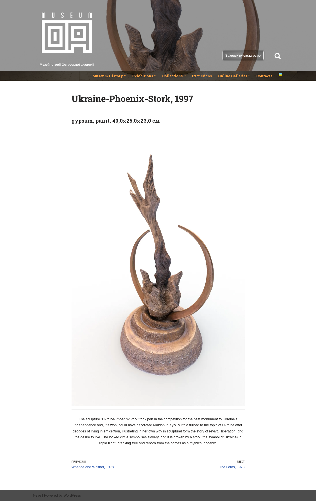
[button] (125, 76)
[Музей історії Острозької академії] (67, 35)
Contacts (264, 76)
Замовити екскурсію (243, 55)
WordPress (72, 495)
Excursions (202, 76)
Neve (37, 495)
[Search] (277, 56)
